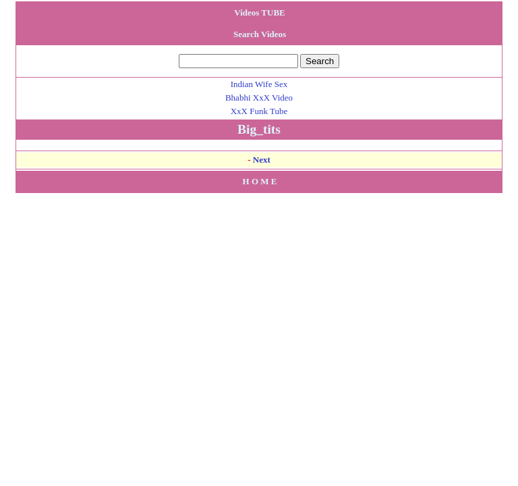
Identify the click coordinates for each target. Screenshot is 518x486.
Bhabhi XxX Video (259, 97)
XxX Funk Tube (259, 111)
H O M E (260, 181)
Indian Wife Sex (259, 84)
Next (261, 160)
